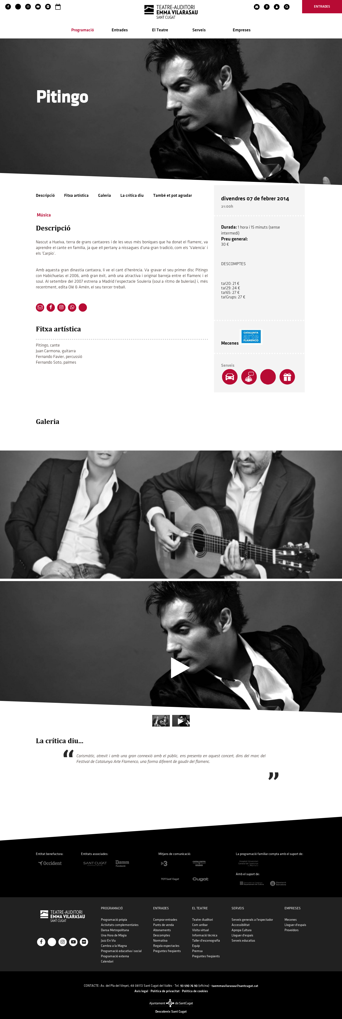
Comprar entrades (165, 912)
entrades (322, 6)
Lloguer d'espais (242, 928)
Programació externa (115, 949)
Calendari (107, 954)
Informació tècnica (204, 928)
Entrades (120, 31)
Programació (82, 31)
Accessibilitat (241, 917)
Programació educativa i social (121, 943)
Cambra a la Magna (114, 938)
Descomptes (161, 928)
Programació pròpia (114, 912)
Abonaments (162, 923)
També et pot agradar (172, 197)
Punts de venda (163, 917)
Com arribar (200, 917)
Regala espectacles (166, 938)
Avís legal (141, 984)
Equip (196, 938)
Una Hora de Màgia (114, 928)
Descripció (45, 197)
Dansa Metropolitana (115, 923)
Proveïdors (292, 923)
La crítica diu (132, 197)
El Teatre (160, 31)
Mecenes (291, 912)
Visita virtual (200, 923)
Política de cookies (195, 984)
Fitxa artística (76, 197)
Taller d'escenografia (206, 933)
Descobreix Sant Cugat (171, 1004)
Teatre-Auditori (202, 912)
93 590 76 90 (189, 978)
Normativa (160, 933)
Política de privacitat (165, 984)
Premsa (197, 943)
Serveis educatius (243, 933)
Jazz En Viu (108, 933)
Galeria (104, 197)
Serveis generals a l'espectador (252, 912)
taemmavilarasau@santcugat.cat (235, 978)
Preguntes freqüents (167, 943)
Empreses (242, 31)
